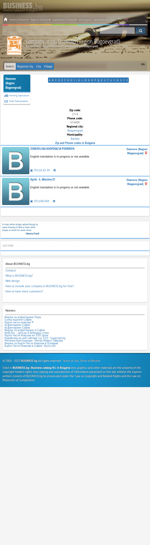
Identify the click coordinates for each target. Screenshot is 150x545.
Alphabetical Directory (64, 19)
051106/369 (39, 201)
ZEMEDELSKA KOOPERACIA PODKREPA (52, 148)
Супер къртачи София (17, 319)
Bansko (75, 138)
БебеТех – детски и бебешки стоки (26, 332)
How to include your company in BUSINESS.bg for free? (39, 286)
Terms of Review (90, 360)
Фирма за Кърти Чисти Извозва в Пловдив (31, 343)
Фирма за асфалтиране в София (24, 330)
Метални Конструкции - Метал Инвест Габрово (33, 340)
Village (48, 66)
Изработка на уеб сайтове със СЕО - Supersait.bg (34, 338)
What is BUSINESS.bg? (19, 275)
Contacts (10, 270)
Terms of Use (71, 360)
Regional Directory (41, 19)
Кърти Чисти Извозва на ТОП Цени (26, 335)
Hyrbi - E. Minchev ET (42, 179)
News (112, 19)
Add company (85, 19)
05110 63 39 (40, 170)
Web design (12, 281)
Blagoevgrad (75, 130)
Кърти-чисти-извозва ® (19, 322)
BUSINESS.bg (29, 360)
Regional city (25, 66)
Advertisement (100, 19)
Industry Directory (19, 19)
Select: (10, 66)
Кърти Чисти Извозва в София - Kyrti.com (30, 345)
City (38, 66)
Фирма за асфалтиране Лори (22, 317)
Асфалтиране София (17, 325)
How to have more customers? (24, 291)
